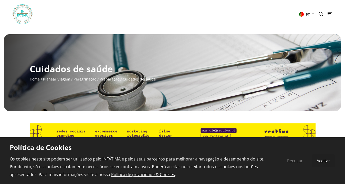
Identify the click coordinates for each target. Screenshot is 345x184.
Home (35, 79)
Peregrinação (85, 79)
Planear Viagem (56, 79)
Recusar (295, 161)
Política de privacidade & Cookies (143, 174)
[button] (306, 14)
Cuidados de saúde (139, 79)
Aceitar (323, 161)
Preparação (109, 79)
